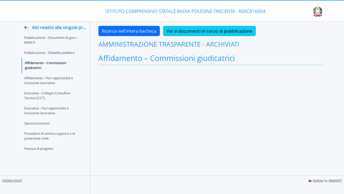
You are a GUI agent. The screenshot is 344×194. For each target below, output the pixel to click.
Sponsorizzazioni (37, 129)
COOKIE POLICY (12, 180)
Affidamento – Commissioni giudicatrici (54, 73)
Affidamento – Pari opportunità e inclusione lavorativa (48, 86)
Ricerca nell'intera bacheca (129, 31)
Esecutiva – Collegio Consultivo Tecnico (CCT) (53, 101)
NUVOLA (316, 180)
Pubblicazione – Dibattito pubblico (49, 63)
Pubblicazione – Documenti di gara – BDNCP (51, 50)
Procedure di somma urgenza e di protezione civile (49, 141)
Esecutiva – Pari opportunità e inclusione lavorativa (46, 116)
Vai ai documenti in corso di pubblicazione (209, 31)
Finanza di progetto (38, 154)
